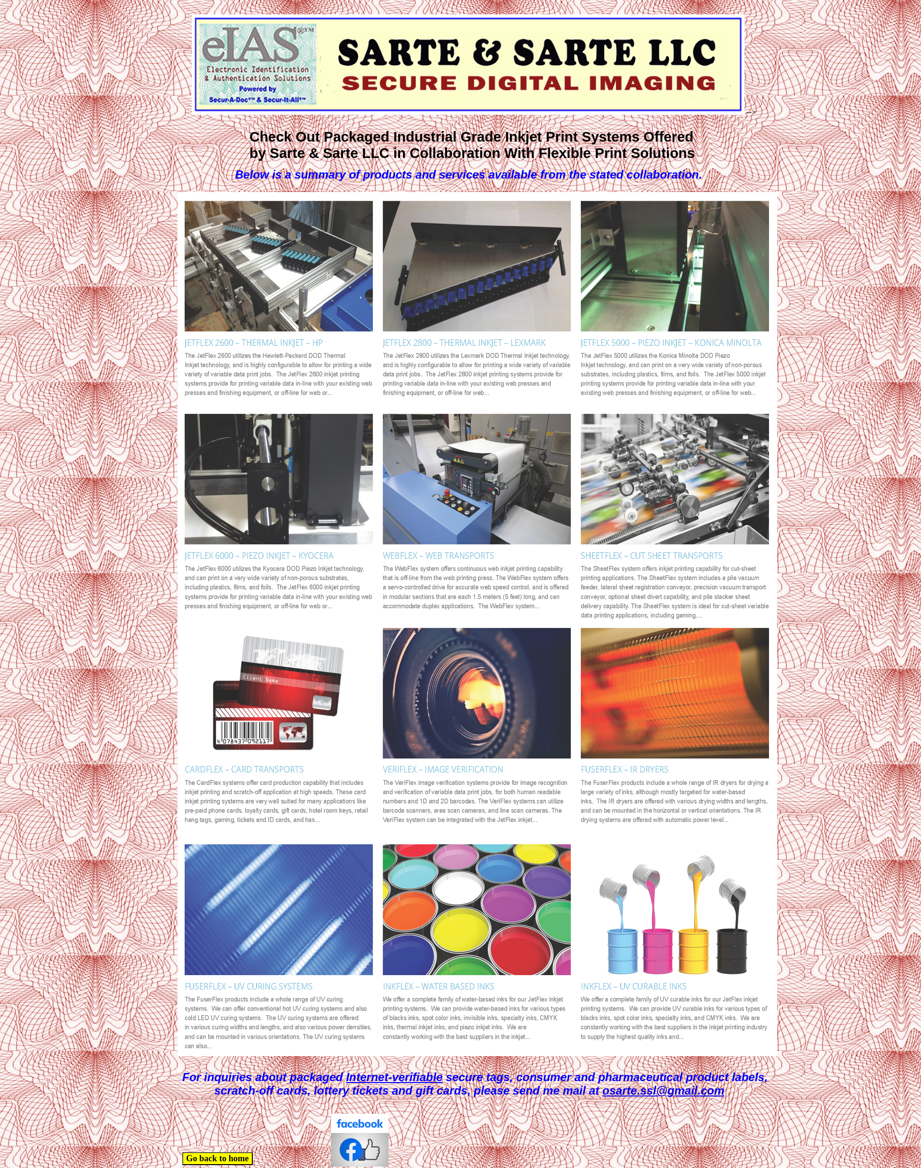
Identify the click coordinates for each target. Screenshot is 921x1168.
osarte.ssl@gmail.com (663, 1090)
